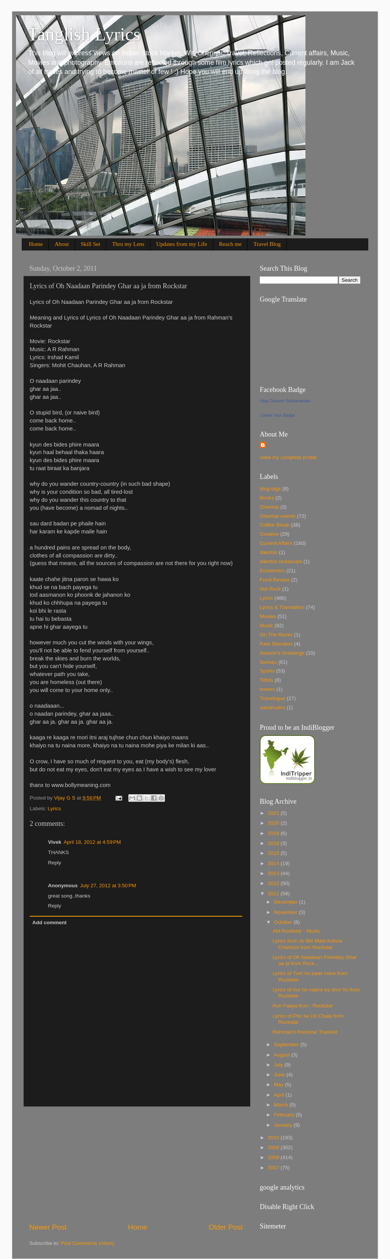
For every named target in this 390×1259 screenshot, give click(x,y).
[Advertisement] (136, 1164)
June (280, 1075)
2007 (274, 1168)
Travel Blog (267, 244)
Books (267, 498)
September (287, 1044)
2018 (274, 833)
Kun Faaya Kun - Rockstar (303, 1005)
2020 (274, 823)
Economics (272, 570)
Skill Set (90, 244)
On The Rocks (276, 635)
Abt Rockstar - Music (296, 931)
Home (36, 244)
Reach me (230, 244)
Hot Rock (270, 589)
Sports (267, 671)
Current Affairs (276, 543)
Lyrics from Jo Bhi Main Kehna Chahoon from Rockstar (307, 944)
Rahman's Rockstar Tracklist (305, 1032)
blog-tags (270, 488)
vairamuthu (272, 707)
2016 (274, 843)
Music (266, 625)
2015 (274, 853)
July (279, 1065)
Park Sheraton (276, 644)
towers (267, 689)
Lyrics (54, 808)
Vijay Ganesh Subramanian (285, 400)
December (286, 902)
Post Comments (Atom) (87, 1243)
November (286, 912)
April (280, 1095)
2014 (274, 863)
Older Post (226, 1227)
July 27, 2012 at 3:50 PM (108, 885)
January (284, 1125)
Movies (268, 616)
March (281, 1105)
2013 (274, 873)
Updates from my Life (181, 244)
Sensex (268, 662)
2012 (274, 883)
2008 (274, 1157)
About (61, 244)
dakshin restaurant (281, 561)
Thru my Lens (128, 244)
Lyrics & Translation (282, 607)
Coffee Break (275, 525)
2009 (274, 1147)
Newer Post (48, 1227)
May (279, 1084)
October (284, 922)
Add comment (49, 922)
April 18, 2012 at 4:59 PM (92, 842)
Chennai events (278, 516)
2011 (274, 893)
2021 (274, 813)
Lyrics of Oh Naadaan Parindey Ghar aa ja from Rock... (315, 960)
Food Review (275, 580)
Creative (269, 534)
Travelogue (272, 698)
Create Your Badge (277, 415)
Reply (54, 863)
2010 (274, 1137)
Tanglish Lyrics (84, 34)
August (282, 1055)
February (285, 1115)
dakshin (269, 552)
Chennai (269, 507)
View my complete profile (288, 457)
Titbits (266, 680)
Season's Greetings (282, 653)
